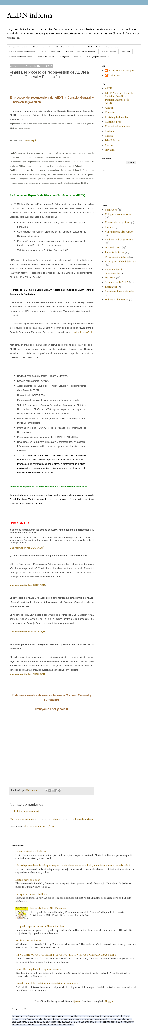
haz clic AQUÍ (30, 140)
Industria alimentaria (86, 52)
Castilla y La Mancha (116, 117)
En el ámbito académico (28, 940)
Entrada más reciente (22, 819)
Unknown (114, 75)
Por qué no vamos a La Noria (31, 894)
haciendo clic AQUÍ (82, 332)
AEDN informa (29, 15)
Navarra (109, 149)
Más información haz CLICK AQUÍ (27, 547)
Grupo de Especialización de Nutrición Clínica (40, 926)
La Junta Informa (108, 52)
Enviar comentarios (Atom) (40, 826)
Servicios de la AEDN (45, 57)
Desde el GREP (86, 47)
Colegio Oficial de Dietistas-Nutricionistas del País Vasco (46, 983)
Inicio (54, 819)
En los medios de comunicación (22, 52)
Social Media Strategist (121, 70)
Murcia (109, 145)
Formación (55, 52)
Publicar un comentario (27, 811)
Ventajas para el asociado (98, 57)
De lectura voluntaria (65, 47)
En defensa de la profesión (107, 47)
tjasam (77, 1001)
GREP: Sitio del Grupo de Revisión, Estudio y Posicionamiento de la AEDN (119, 98)
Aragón (109, 107)
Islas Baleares (112, 140)
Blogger (108, 1001)
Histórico (69, 52)
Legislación (125, 52)
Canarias (110, 112)
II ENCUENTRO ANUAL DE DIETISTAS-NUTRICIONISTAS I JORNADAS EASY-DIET (65, 954)
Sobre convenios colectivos (30, 851)
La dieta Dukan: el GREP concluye (48, 908)
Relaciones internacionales (20, 57)
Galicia (109, 135)
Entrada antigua (84, 819)
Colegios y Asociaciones (19, 47)
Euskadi (109, 131)
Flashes (43, 52)
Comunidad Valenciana (117, 126)
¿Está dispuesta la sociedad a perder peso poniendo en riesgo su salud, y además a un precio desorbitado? (72, 865)
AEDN (108, 88)
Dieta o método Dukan (27, 879)
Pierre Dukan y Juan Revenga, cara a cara (38, 969)
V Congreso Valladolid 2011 (71, 57)
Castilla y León (113, 121)
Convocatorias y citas (42, 47)
